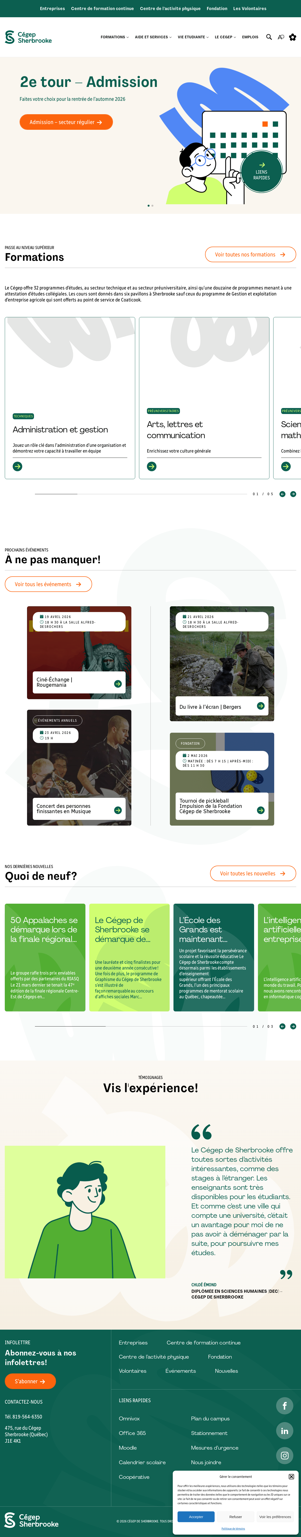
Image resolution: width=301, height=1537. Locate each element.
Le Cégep (223, 37)
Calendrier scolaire (142, 1462)
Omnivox (129, 1418)
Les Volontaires (250, 8)
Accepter (196, 1517)
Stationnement (209, 1433)
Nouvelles (226, 1370)
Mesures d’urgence (215, 1447)
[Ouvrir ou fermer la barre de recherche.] (269, 37)
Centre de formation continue (102, 8)
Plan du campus (210, 1418)
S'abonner (33, 1381)
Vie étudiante (191, 37)
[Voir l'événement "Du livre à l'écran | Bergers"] (222, 663)
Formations (113, 37)
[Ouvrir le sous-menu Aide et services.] (170, 37)
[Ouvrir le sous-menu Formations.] (127, 37)
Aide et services (151, 37)
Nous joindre (206, 1462)
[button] (291, 1476)
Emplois (250, 37)
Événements (181, 1370)
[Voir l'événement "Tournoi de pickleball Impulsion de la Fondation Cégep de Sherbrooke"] (222, 779)
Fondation (217, 8)
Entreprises (52, 8)
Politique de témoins (233, 1528)
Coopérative (134, 1477)
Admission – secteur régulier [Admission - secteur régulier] (69, 122)
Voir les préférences (275, 1517)
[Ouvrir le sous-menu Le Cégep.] (234, 37)
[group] (70, 398)
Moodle (128, 1447)
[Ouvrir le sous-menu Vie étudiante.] (207, 37)
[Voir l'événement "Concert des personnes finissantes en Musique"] (79, 768)
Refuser (235, 1517)
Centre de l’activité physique (170, 8)
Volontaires (132, 1370)
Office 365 (132, 1433)
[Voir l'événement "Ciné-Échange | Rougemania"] (79, 652)
